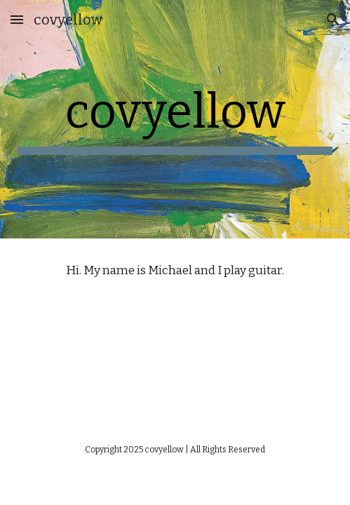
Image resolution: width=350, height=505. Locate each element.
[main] (175, 119)
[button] (17, 19)
